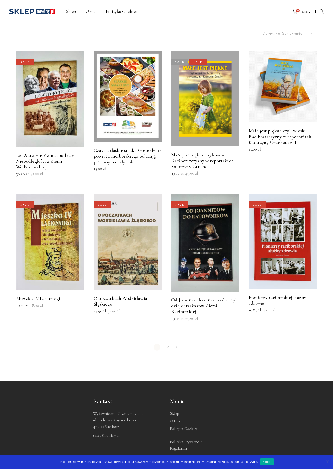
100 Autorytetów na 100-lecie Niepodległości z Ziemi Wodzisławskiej (45, 161)
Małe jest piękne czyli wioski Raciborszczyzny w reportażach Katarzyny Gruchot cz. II (280, 136)
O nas (175, 421)
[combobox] (287, 33)
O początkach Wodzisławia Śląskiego (120, 301)
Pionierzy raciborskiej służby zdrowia (277, 300)
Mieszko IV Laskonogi (38, 298)
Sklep (174, 413)
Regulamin (178, 448)
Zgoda (266, 461)
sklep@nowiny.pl (106, 435)
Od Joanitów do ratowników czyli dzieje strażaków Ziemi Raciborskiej (204, 305)
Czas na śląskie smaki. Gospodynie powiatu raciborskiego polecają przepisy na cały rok (127, 156)
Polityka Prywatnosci (187, 441)
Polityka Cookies (183, 428)
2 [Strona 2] (167, 347)
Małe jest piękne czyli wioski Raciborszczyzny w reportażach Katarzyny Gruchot (202, 160)
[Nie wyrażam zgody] (327, 462)
